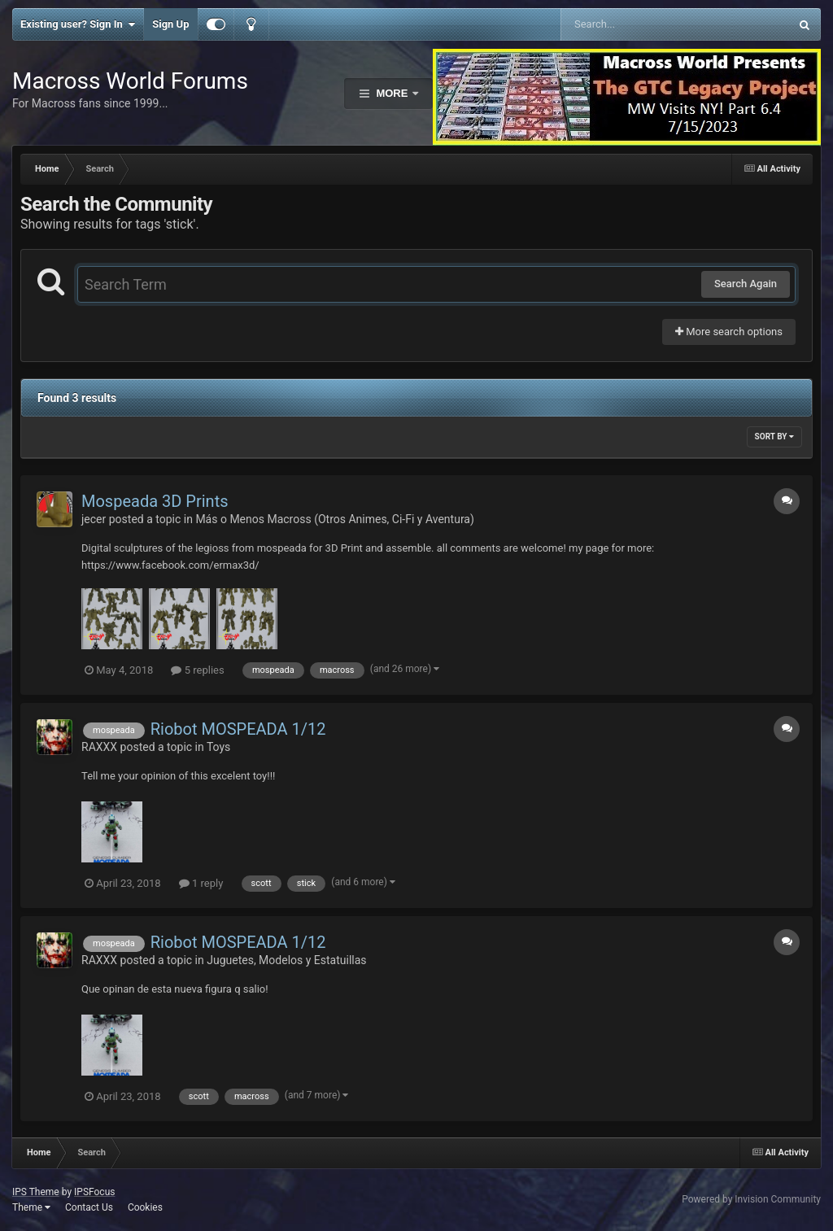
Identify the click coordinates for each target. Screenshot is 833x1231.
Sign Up (170, 24)
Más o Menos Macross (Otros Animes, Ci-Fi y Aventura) (334, 519)
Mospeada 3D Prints (155, 501)
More (392, 93)
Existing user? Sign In (77, 24)
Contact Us (89, 1207)
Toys (218, 746)
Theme (31, 1207)
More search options (729, 331)
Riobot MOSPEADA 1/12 (238, 729)
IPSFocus (94, 1192)
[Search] (634, 24)
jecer (93, 519)
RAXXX (99, 746)
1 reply (201, 883)
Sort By (774, 436)
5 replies (197, 670)
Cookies (145, 1207)
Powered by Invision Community (751, 1199)
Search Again (745, 283)
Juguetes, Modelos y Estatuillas (286, 960)
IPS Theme (35, 1192)
